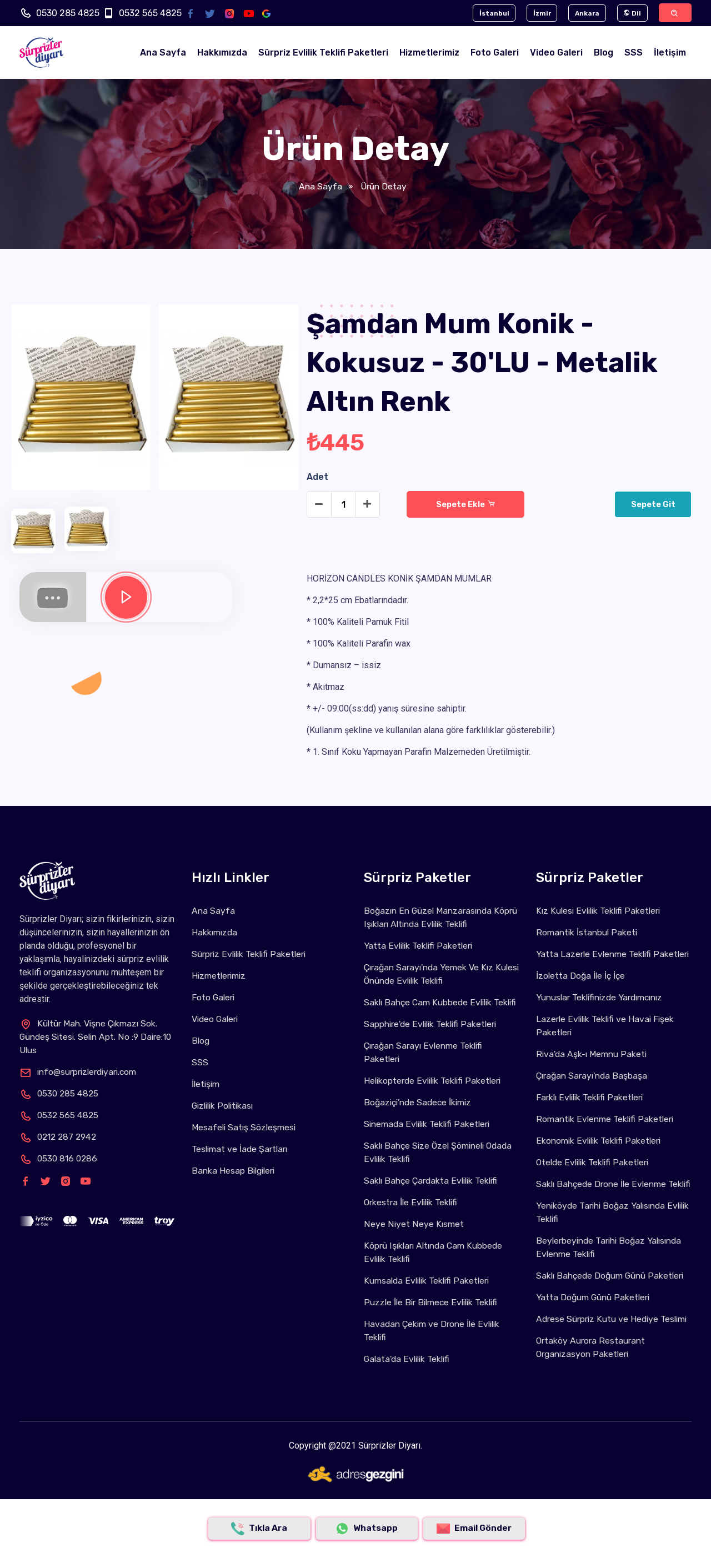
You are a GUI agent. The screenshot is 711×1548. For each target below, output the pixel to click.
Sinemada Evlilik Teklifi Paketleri (429, 1138)
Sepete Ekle (465, 505)
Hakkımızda (222, 53)
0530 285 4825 (67, 13)
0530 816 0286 (59, 1159)
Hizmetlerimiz (429, 53)
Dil (629, 13)
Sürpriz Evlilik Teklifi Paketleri (323, 53)
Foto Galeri (494, 53)
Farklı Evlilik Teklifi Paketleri (592, 1111)
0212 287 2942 (60, 1137)
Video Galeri (556, 53)
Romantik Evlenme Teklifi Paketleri (607, 1133)
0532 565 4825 (150, 13)
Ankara (582, 13)
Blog (603, 53)
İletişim (670, 53)
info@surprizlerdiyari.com (82, 1072)
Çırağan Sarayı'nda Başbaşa (594, 1089)
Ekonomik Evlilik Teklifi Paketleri (600, 1154)
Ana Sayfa (163, 53)
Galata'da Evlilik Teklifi (409, 1372)
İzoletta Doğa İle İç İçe (582, 989)
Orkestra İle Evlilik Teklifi (413, 1216)
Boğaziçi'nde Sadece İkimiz (420, 1116)
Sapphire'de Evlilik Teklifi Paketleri (433, 1038)
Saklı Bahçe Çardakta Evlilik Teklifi (434, 1194)
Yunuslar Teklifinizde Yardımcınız (604, 1011)
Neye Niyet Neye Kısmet (413, 1238)
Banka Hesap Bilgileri (235, 1171)
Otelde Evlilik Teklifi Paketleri (595, 1176)
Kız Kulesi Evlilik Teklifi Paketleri (600, 911)
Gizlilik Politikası (225, 1106)
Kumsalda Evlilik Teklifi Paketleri (429, 1294)
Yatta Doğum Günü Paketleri (595, 1324)
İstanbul (486, 13)
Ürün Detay (383, 187)
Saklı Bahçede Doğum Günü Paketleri (613, 1302)
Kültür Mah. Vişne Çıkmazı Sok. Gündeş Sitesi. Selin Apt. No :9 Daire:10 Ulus (91, 1037)
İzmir (535, 13)
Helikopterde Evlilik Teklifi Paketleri (435, 1094)
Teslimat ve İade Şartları (242, 1149)
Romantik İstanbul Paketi (588, 933)
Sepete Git (651, 505)
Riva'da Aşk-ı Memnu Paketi (593, 1068)
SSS (633, 53)
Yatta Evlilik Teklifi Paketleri (420, 946)
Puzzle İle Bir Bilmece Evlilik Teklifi (434, 1316)
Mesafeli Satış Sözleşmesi (245, 1128)
